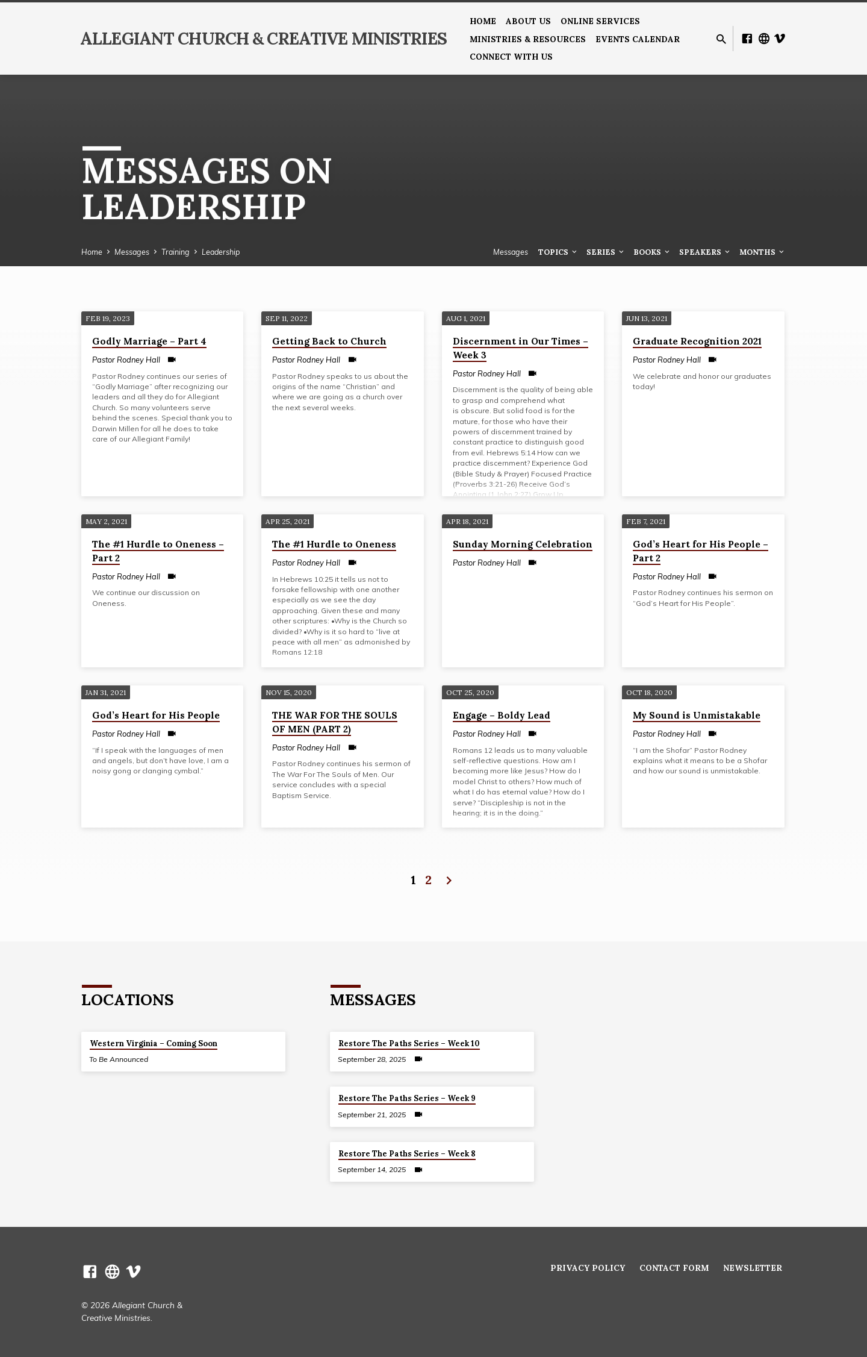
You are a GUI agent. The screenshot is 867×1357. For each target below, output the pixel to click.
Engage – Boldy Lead (501, 715)
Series (606, 252)
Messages (131, 252)
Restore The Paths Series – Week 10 (409, 1043)
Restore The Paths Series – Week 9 (407, 1098)
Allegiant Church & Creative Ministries (263, 38)
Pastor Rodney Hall (126, 359)
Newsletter (752, 1267)
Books (652, 252)
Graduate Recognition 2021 (697, 341)
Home (483, 21)
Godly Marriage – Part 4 (149, 341)
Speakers (705, 252)
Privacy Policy (587, 1267)
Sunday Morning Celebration (522, 544)
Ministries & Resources (528, 39)
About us (528, 21)
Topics (558, 252)
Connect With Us (511, 56)
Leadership (221, 252)
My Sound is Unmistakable (696, 715)
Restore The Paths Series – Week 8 (407, 1154)
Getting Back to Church (329, 341)
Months (762, 252)
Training (175, 252)
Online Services (600, 21)
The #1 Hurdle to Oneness (334, 544)
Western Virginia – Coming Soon (153, 1043)
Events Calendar (637, 39)
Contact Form (674, 1267)
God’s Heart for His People (156, 715)
